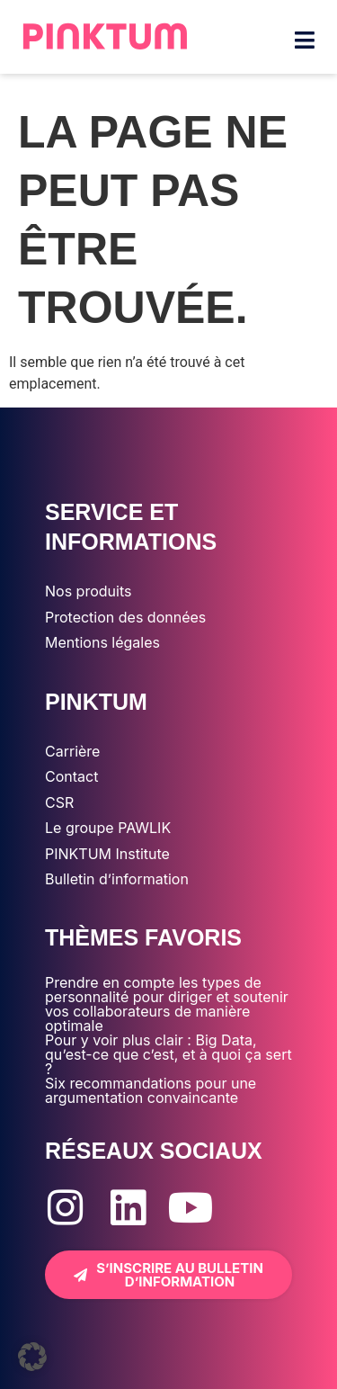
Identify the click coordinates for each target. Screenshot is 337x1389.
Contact (71, 776)
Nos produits (88, 591)
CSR (59, 802)
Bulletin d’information (117, 879)
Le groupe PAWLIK (108, 828)
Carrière (72, 751)
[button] (32, 1356)
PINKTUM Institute (107, 854)
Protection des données (125, 617)
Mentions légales (102, 642)
